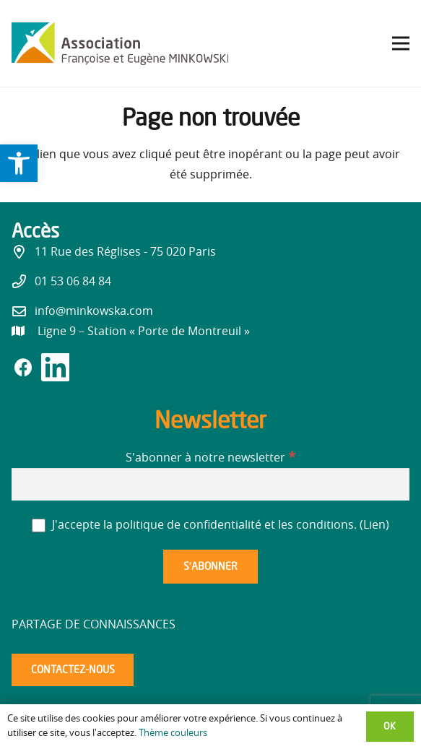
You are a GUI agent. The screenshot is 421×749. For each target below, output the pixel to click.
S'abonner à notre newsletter (210, 458)
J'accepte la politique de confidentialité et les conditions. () (210, 525)
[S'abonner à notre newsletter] (210, 484)
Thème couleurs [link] (173, 733)
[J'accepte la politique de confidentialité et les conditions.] (38, 525)
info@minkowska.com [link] (94, 311)
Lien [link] (374, 525)
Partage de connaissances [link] (93, 625)
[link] (19, 163)
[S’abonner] (210, 567)
